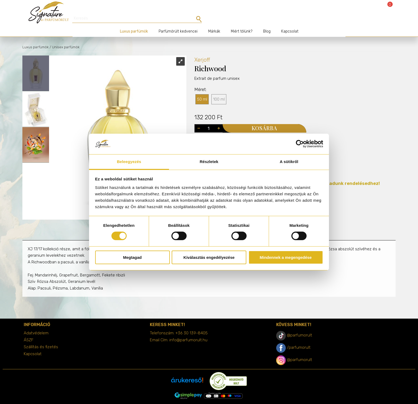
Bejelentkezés (375, 8)
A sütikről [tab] (289, 161)
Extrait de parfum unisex (217, 79)
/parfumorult (299, 338)
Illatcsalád (204, 131)
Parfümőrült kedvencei (178, 22)
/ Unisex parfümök (64, 38)
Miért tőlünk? (241, 22)
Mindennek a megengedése (286, 257)
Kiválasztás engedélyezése (209, 257)
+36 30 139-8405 (191, 323)
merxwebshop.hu (219, 396)
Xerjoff (202, 50)
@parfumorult (299, 325)
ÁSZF (28, 330)
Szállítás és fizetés (41, 337)
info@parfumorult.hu (188, 330)
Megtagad (132, 257)
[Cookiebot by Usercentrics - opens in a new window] (299, 144)
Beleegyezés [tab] (129, 161)
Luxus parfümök (134, 22)
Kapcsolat (289, 22)
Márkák (214, 22)
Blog (267, 22)
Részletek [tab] (209, 161)
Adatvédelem (36, 323)
